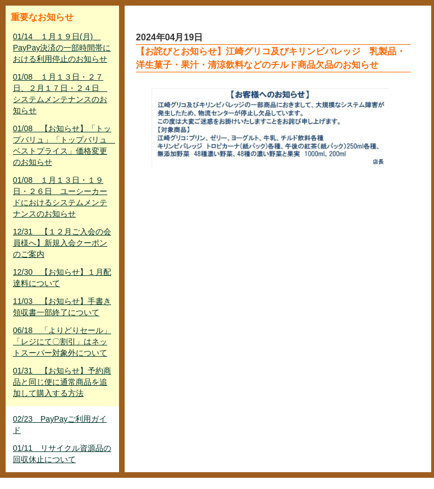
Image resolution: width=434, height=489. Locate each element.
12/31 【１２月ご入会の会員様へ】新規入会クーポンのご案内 (62, 243)
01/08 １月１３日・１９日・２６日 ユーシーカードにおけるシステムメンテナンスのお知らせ (60, 197)
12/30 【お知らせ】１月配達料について (62, 277)
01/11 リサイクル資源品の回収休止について (62, 454)
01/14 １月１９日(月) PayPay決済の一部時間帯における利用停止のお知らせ (62, 47)
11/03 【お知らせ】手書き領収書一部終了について (62, 307)
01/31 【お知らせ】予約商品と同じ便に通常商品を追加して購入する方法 (62, 382)
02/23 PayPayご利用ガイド (60, 424)
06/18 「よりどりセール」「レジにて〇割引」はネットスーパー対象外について (62, 341)
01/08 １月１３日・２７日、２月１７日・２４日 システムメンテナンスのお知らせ (60, 93)
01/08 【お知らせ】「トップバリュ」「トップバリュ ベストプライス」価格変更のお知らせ (63, 145)
